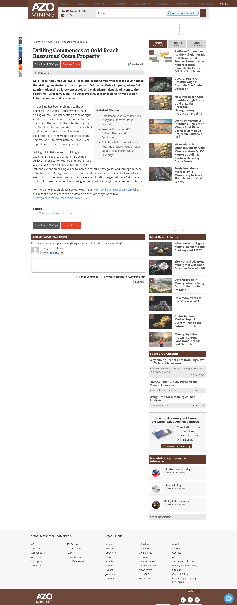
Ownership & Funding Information (184, 558)
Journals (110, 552)
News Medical (74, 535)
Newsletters (145, 548)
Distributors (145, 535)
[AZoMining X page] (71, 15)
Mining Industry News (176, 479)
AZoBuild (36, 544)
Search (176, 526)
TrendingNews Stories (158, 43)
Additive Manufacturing (177, 447)
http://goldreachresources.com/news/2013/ (60, 198)
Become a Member (149, 544)
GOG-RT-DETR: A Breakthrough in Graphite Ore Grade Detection (187, 80)
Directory (109, 3)
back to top (192, 569)
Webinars (144, 526)
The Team (144, 556)
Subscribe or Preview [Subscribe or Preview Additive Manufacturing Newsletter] (174, 451)
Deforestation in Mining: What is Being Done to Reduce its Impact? (190, 264)
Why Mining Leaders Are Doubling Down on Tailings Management (176, 343)
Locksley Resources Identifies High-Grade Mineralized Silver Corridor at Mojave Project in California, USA (190, 118)
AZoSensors (73, 522)
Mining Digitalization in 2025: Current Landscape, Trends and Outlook (189, 320)
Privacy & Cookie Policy (184, 544)
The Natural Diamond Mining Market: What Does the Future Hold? (188, 246)
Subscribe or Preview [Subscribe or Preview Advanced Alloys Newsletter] (174, 467)
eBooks (109, 539)
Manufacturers (147, 539)
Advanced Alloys (173, 463)
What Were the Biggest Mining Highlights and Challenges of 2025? (189, 228)
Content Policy (180, 552)
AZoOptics (36, 539)
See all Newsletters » (161, 495)
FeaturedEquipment (177, 43)
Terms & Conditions (183, 539)
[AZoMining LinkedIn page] (62, 15)
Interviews (144, 522)
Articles (110, 526)
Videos (109, 544)
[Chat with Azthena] (229, 598)
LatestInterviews (196, 43)
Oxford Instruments (166, 370)
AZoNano (36, 526)
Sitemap (176, 548)
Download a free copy (176, 424)
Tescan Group (163, 382)
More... (201, 3)
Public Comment (88, 276)
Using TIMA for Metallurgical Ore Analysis (175, 377)
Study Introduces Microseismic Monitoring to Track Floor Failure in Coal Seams (190, 157)
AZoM (34, 522)
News (49, 41)
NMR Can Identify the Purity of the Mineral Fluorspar (177, 364)
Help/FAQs (144, 552)
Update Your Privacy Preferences (56, 600)
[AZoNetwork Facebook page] (67, 15)
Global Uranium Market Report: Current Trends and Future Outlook (189, 300)
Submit (139, 281)
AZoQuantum (74, 526)
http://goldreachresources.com (112, 189)
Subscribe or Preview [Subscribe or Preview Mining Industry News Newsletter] (174, 483)
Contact (176, 531)
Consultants (145, 531)
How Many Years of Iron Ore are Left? (189, 281)
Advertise (177, 535)
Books (109, 535)
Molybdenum (80, 41)
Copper (66, 41)
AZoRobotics (38, 531)
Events (109, 548)
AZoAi (70, 531)
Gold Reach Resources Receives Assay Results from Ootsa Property (121, 120)
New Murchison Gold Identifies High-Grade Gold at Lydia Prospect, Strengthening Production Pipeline (189, 99)
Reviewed (137, 64)
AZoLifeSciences (75, 539)
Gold (57, 41)
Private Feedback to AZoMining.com (124, 276)
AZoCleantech (38, 535)
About (175, 522)
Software (110, 556)
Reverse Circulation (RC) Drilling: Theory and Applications (116, 133)
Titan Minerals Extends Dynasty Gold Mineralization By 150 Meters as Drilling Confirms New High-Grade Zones (189, 139)
